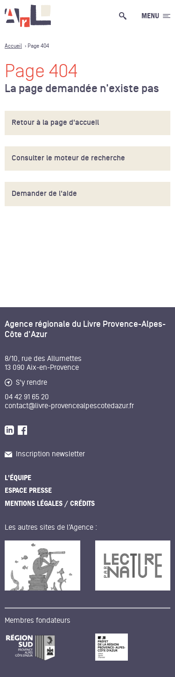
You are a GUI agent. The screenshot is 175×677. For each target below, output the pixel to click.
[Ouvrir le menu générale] (155, 16)
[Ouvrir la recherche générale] (124, 16)
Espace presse (28, 490)
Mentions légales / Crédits (50, 503)
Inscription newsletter (45, 454)
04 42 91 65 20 (27, 397)
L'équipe (18, 478)
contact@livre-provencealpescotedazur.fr (69, 406)
